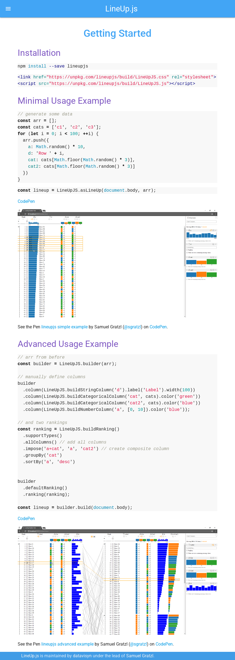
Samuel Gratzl (139, 655)
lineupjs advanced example (67, 644)
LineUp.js (121, 8)
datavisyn (82, 655)
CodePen (26, 201)
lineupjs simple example (64, 326)
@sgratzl (132, 326)
